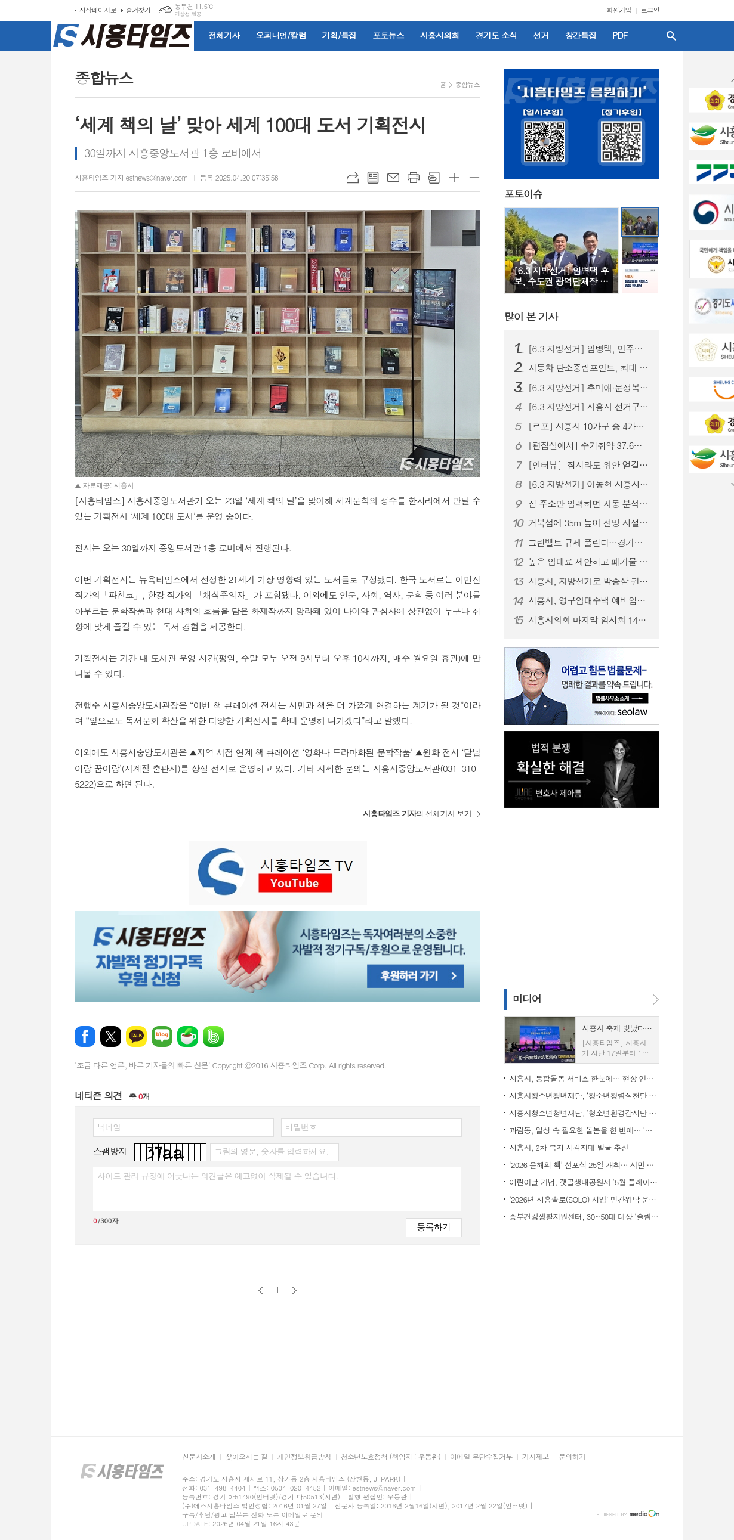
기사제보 (535, 1456)
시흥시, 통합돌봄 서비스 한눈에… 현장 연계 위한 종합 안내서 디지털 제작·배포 (584, 1078)
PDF (619, 35)
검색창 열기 (671, 36)
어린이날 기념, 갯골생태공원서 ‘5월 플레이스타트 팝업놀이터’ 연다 (584, 1182)
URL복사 (353, 178)
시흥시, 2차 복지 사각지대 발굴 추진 (568, 1147)
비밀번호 (301, 1127)
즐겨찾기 (138, 9)
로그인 (650, 9)
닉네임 (109, 1127)
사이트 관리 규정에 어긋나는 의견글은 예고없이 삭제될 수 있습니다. (217, 1176)
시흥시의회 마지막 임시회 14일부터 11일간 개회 (589, 620)
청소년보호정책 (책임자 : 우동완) (390, 1456)
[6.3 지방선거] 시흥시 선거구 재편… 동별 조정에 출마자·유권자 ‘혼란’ (589, 407)
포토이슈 (523, 194)
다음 (294, 1290)
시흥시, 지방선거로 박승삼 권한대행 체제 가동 (589, 581)
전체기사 (224, 35)
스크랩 (434, 178)
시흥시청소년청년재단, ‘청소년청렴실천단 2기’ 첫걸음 (584, 1095)
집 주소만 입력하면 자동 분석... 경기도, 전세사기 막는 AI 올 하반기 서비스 (589, 504)
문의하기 (572, 1456)
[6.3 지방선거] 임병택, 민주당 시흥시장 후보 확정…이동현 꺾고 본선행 (589, 349)
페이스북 (85, 1036)
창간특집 (581, 35)
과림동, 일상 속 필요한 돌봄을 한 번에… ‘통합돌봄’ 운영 (584, 1130)
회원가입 (619, 9)
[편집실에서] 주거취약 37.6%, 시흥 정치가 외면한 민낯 (589, 445)
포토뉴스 (388, 35)
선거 (540, 35)
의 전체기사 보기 (417, 813)
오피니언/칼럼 (281, 35)
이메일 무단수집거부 (481, 1456)
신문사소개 (198, 1456)
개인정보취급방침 (304, 1456)
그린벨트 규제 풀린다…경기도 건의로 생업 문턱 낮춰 (589, 543)
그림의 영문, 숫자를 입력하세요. (271, 1151)
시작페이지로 (97, 9)
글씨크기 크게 (454, 178)
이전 (261, 1290)
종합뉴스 (467, 84)
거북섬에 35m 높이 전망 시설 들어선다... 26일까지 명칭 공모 (589, 523)
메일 (393, 178)
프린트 (414, 178)
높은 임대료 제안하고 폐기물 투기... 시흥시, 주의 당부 (589, 562)
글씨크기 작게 (474, 178)
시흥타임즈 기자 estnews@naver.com (131, 177)
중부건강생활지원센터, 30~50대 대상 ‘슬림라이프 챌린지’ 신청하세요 (584, 1216)
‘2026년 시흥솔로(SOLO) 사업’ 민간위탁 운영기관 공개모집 (584, 1199)
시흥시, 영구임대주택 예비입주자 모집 (589, 600)
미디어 (527, 998)
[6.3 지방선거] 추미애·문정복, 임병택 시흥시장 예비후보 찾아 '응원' (589, 387)
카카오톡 (136, 1036)
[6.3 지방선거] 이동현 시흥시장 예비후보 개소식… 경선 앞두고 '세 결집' (589, 484)
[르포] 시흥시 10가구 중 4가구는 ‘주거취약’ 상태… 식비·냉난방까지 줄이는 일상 (589, 426)
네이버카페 (187, 1036)
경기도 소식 (496, 35)
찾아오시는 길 (246, 1456)
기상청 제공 (187, 14)
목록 (373, 178)
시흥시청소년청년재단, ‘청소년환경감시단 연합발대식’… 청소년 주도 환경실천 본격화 (584, 1112)
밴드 (213, 1036)
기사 (530, 316)
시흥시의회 (439, 35)
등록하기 (434, 1226)
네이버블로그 (162, 1036)
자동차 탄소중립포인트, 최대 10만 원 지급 (589, 368)
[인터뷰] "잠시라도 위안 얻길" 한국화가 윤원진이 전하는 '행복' (589, 465)
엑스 (110, 1036)
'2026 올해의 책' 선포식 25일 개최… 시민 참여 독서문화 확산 (584, 1164)
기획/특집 (339, 35)
